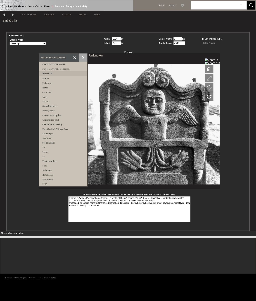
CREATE (66, 14)
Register (172, 5)
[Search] (214, 5)
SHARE (82, 14)
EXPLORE (49, 14)
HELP (97, 14)
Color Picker (209, 43)
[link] (241, 5)
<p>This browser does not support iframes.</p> (128, 287)
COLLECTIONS (29, 14)
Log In (162, 5)
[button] (251, 5)
